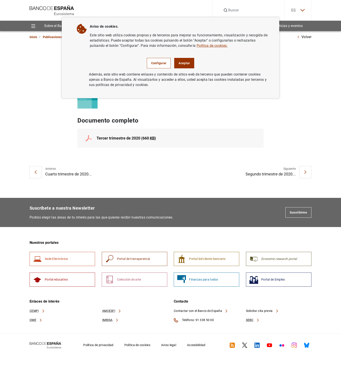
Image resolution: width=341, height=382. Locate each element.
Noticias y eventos (289, 26)
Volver (304, 37)
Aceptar (184, 63)
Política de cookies (137, 345)
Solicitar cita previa (262, 311)
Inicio (33, 37)
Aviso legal (168, 345)
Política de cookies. (212, 46)
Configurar (159, 63)
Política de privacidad (98, 345)
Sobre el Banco (55, 26)
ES (298, 10)
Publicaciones (52, 37)
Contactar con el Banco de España (201, 311)
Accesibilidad (196, 345)
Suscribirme (298, 212)
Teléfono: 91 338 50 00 (194, 320)
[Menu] (33, 26)
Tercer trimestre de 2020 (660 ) (126, 138)
